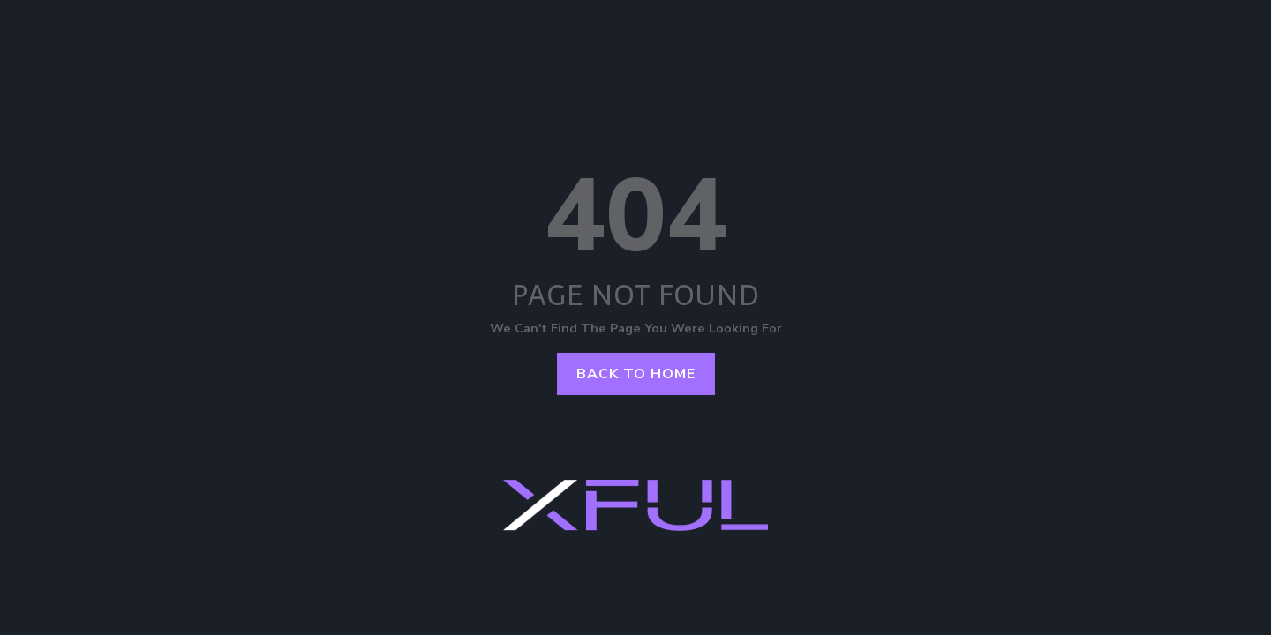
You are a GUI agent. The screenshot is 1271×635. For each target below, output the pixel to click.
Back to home (636, 374)
